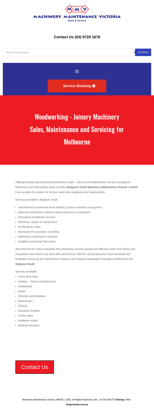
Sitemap (120, 399)
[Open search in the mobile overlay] (77, 52)
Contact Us (34, 367)
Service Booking (77, 86)
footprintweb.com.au (77, 404)
